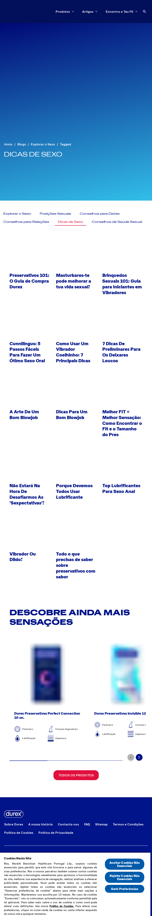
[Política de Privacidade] (55, 832)
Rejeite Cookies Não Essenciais (125, 877)
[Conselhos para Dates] (100, 213)
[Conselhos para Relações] (26, 221)
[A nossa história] (40, 824)
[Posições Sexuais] (55, 213)
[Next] (139, 760)
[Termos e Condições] (128, 824)
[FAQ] (87, 824)
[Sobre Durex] (13, 824)
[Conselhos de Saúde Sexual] (117, 221)
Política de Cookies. (61, 906)
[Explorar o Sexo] (17, 213)
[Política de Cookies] (18, 832)
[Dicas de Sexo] (70, 221)
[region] (75, 884)
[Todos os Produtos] (76, 778)
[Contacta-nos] (68, 824)
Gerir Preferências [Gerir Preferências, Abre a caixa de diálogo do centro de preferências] (124, 889)
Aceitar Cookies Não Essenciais (124, 864)
